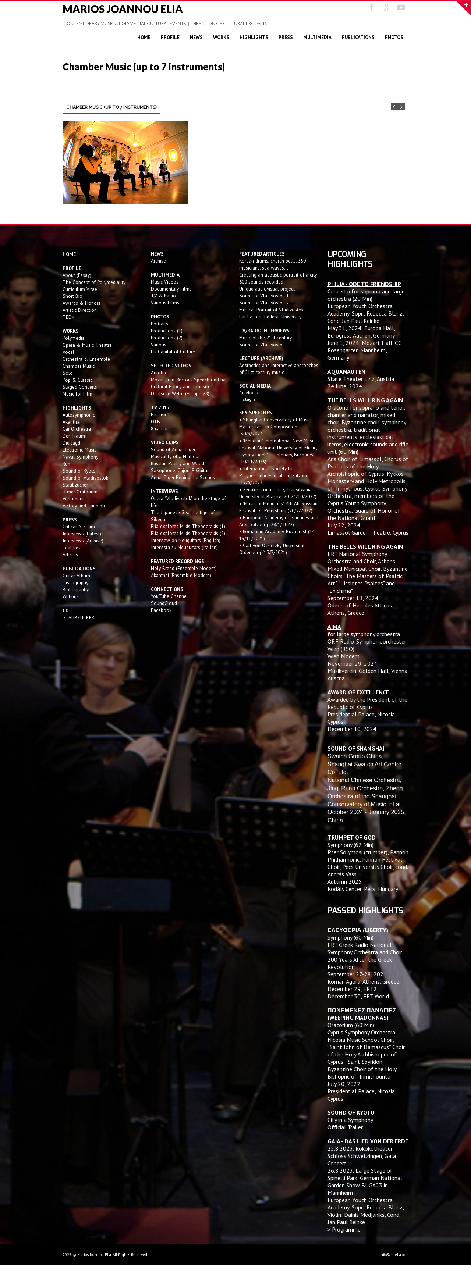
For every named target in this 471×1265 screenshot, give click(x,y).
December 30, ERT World (358, 996)
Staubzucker (75, 484)
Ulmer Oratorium (80, 491)
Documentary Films (171, 288)
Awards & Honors (81, 303)
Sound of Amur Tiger (173, 449)
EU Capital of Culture (173, 351)
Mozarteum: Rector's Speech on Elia (188, 379)
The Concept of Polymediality (94, 282)
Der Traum (74, 435)
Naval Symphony (80, 456)
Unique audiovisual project (267, 288)
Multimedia (317, 37)
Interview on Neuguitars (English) (185, 540)
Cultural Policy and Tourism (180, 386)
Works (221, 37)
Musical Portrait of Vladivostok (271, 309)
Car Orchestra (77, 428)
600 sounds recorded (261, 281)
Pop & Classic (77, 380)
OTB (155, 421)
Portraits (159, 323)
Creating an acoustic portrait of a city (278, 274)
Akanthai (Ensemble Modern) (181, 575)
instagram (250, 399)
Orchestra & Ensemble (86, 359)
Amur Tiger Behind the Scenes (183, 477)
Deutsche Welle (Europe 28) (180, 393)
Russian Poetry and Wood (177, 463)
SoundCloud (164, 603)
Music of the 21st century (265, 337)
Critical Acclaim (79, 526)
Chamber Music (79, 366)
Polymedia (74, 338)
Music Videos (164, 281)
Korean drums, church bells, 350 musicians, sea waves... (272, 264)
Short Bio (72, 296)
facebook (248, 392)
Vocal (68, 352)
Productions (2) (167, 337)
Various (158, 344)
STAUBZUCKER (78, 617)
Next (401, 106)
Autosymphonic (79, 414)
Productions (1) (167, 330)
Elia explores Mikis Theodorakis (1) (188, 526)
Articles (70, 554)
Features (72, 547)
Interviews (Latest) (82, 533)
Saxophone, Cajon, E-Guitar (180, 470)
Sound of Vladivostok (85, 477)
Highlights (254, 37)
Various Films (165, 302)
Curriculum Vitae (80, 289)
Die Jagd (71, 442)
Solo (68, 373)
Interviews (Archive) (83, 540)
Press (286, 37)
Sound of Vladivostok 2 (264, 302)
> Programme (344, 1229)
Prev (394, 106)
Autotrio (159, 372)
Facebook (161, 610)
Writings (71, 596)
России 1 (161, 414)
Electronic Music (79, 449)
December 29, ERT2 (352, 989)
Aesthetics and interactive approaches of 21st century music (278, 368)
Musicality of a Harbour (175, 456)
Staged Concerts (80, 387)
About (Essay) (77, 275)
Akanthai (72, 421)
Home (143, 37)
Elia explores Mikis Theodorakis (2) (188, 533)
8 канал (159, 428)
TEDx (68, 317)
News (196, 37)
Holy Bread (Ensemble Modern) (184, 568)
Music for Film (77, 394)
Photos (394, 37)
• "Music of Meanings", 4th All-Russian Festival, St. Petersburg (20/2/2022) (278, 507)
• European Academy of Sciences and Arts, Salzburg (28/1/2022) (278, 521)
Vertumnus (74, 498)
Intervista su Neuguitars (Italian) (184, 547)
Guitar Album (76, 575)
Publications (358, 37)
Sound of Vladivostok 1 (264, 295)
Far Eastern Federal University (270, 316)
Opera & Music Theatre (87, 345)
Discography (75, 582)
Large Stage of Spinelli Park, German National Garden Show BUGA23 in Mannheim (364, 1181)
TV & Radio (163, 295)
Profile (170, 37)
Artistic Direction (80, 310)
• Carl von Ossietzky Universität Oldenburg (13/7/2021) (272, 549)
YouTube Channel (169, 596)
